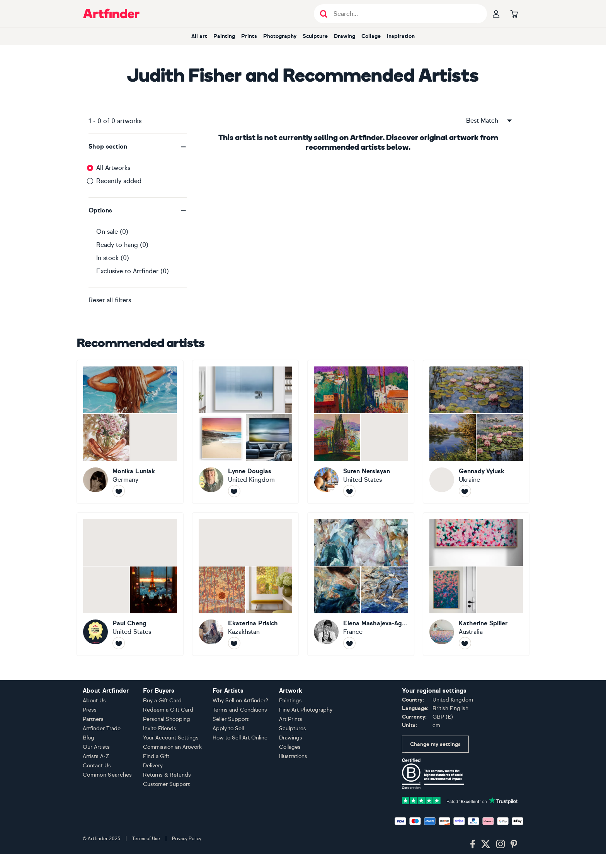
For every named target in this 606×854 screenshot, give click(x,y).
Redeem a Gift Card (168, 710)
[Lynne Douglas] (245, 431)
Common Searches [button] (107, 775)
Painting (224, 36)
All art (199, 36)
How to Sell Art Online (240, 737)
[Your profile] (496, 13)
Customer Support (166, 784)
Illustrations (293, 756)
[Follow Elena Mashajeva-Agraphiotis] (349, 643)
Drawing (344, 36)
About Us (94, 700)
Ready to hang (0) (122, 244)
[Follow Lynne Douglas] (234, 491)
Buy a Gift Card (162, 700)
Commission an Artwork (172, 747)
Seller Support (231, 719)
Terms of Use (146, 838)
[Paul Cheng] (130, 584)
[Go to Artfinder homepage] (111, 13)
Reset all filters (110, 300)
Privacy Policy (186, 838)
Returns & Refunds (167, 775)
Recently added (118, 181)
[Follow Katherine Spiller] (465, 643)
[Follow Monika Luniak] (118, 491)
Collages (290, 747)
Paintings (290, 700)
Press (90, 710)
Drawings (290, 737)
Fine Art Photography (305, 710)
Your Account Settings (171, 737)
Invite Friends (159, 728)
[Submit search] (324, 13)
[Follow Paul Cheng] (118, 643)
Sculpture (315, 36)
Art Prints (290, 719)
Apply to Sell (228, 728)
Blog (88, 737)
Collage (371, 36)
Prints (249, 36)
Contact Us (97, 765)
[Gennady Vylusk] (476, 431)
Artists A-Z (96, 756)
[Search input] (404, 13)
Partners (93, 719)
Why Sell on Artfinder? (240, 700)
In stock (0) (112, 258)
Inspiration (401, 36)
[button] (138, 146)
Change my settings (435, 744)
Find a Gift (156, 756)
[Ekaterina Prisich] (245, 584)
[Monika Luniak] (130, 431)
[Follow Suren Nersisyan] (349, 491)
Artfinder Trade (102, 728)
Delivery (153, 765)
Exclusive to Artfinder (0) (132, 271)
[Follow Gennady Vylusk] (465, 491)
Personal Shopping (166, 719)
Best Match (489, 120)
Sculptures (292, 728)
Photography (279, 36)
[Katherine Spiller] (476, 584)
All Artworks (113, 167)
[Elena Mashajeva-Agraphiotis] (361, 584)
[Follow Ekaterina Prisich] (234, 643)
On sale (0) (112, 231)
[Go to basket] (514, 13)
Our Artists (96, 747)
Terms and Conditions (240, 710)
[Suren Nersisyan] (361, 431)
